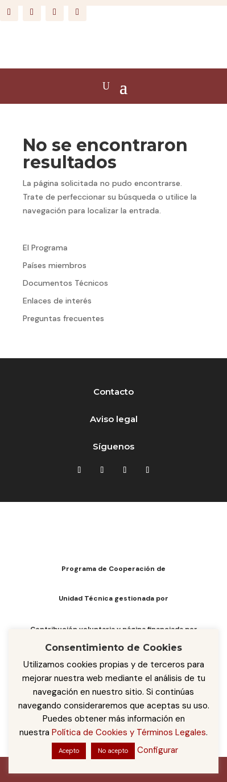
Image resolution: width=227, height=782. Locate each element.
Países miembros (54, 265)
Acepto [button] (69, 751)
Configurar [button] (157, 750)
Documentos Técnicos (65, 283)
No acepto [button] (113, 751)
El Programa (45, 247)
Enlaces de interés (57, 300)
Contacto (113, 391)
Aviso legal (114, 419)
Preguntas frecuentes (63, 318)
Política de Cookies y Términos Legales (129, 732)
